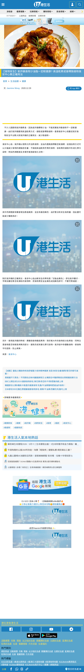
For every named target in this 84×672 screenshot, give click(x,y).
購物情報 (47, 12)
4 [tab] (44, 21)
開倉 (19, 640)
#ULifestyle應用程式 (67, 662)
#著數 (46, 665)
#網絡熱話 (54, 665)
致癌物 (7, 428)
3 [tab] (41, 21)
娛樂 (72, 12)
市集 (13, 640)
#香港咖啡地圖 (51, 662)
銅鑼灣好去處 (42, 640)
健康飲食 (8, 423)
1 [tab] (36, 21)
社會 (15, 644)
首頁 (5, 81)
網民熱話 (5, 651)
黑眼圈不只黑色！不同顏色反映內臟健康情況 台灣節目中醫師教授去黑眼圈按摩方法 (41, 378)
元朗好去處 (55, 640)
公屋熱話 (22, 16)
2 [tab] (39, 21)
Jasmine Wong (13, 88)
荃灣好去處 (67, 640)
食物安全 (38, 423)
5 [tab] (46, 21)
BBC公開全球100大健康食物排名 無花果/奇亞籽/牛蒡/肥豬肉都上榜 (34, 381)
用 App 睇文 (75, 88)
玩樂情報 (34, 12)
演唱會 (9, 12)
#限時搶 (4, 665)
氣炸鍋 (28, 423)
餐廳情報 (23, 644)
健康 (24, 81)
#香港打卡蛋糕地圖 (35, 662)
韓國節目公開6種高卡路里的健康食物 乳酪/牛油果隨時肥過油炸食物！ (35, 385)
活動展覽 (5, 640)
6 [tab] (48, 21)
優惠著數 (20, 12)
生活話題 (14, 81)
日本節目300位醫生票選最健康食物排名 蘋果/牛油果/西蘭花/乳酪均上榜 (36, 389)
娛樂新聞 (32, 16)
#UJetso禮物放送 (16, 665)
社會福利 (42, 644)
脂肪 (57, 423)
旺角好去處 (6, 644)
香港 (49, 423)
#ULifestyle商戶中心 (34, 665)
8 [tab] (44, 24)
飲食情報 (60, 12)
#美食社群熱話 (20, 662)
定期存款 (41, 16)
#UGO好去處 (7, 662)
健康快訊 (18, 428)
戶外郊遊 (33, 644)
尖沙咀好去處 (28, 640)
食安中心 (12, 354)
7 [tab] (41, 24)
